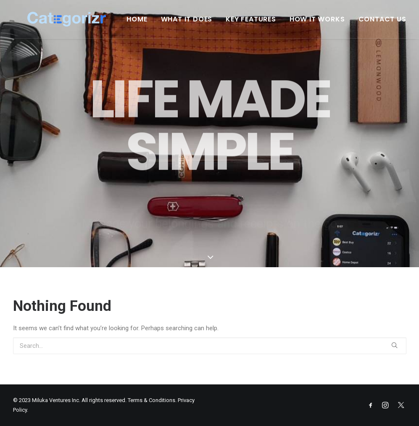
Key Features (257, 23)
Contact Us (388, 23)
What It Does (193, 23)
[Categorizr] (73, 23)
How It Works (323, 23)
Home (142, 23)
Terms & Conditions (151, 400)
